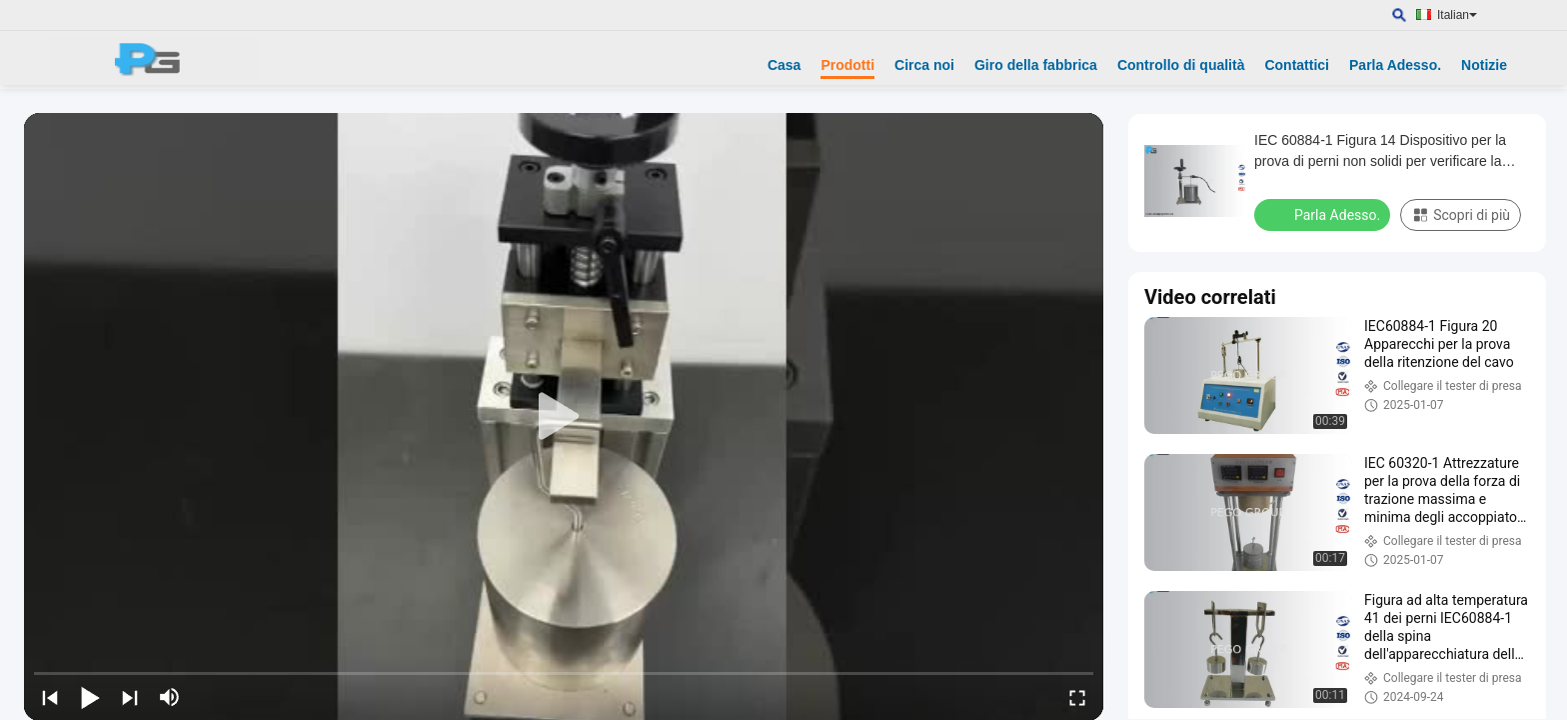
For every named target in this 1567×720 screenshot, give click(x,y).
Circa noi (924, 65)
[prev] (50, 697)
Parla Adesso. (1395, 65)
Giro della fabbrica (1035, 65)
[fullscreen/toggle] (1077, 697)
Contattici (1296, 65)
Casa (784, 65)
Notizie (1484, 65)
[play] (564, 417)
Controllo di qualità (1181, 65)
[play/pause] (90, 697)
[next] (130, 697)
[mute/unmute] (170, 697)
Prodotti (847, 65)
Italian (1457, 15)
